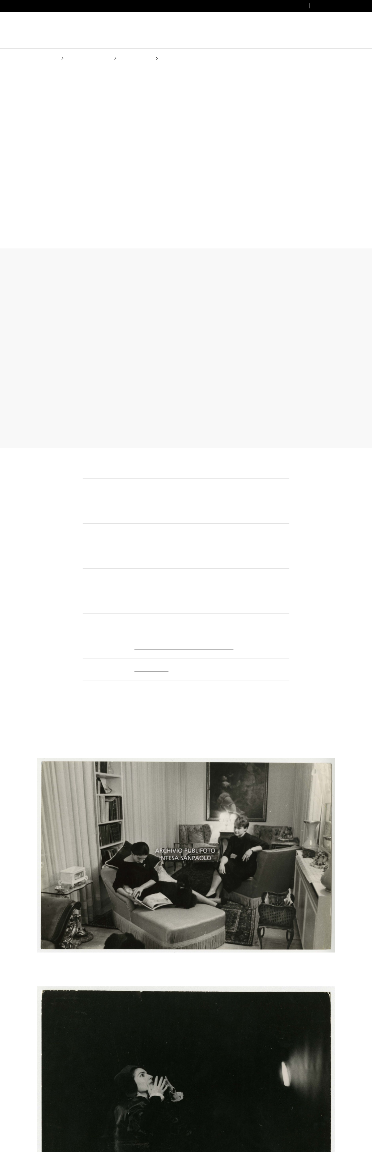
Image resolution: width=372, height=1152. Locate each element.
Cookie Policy (175, 606)
